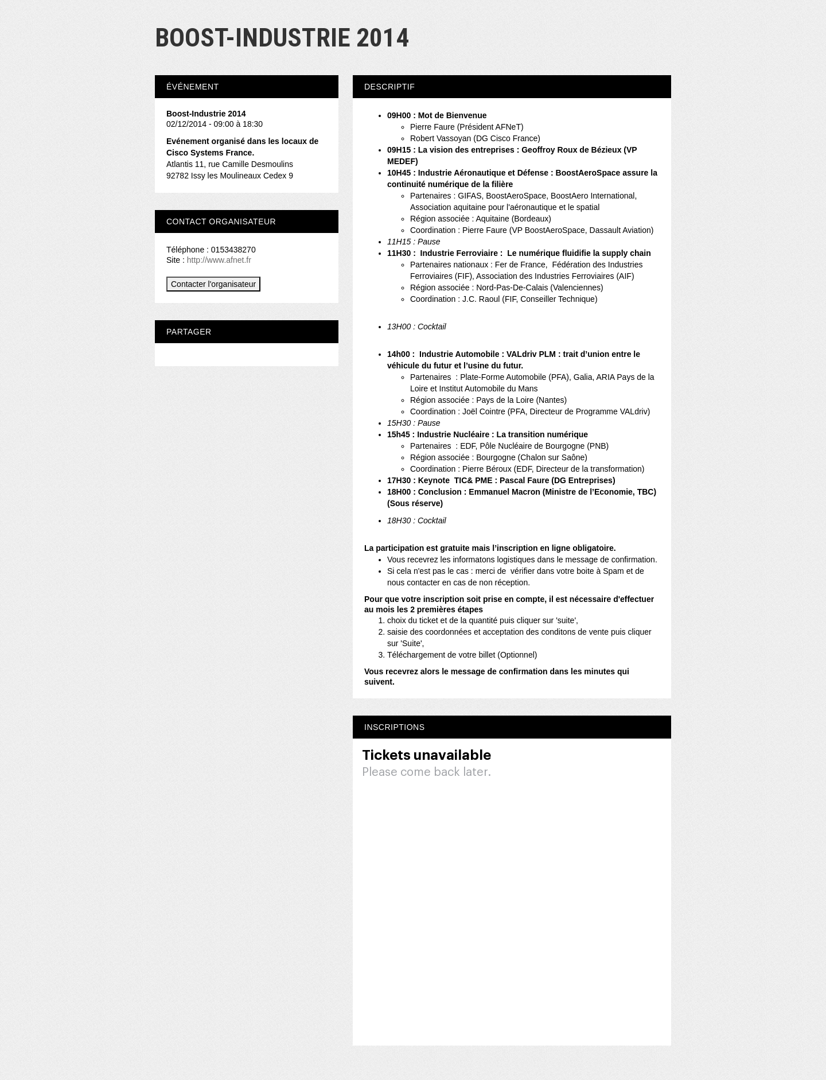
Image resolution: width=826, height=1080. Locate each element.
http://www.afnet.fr (219, 260)
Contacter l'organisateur (213, 284)
